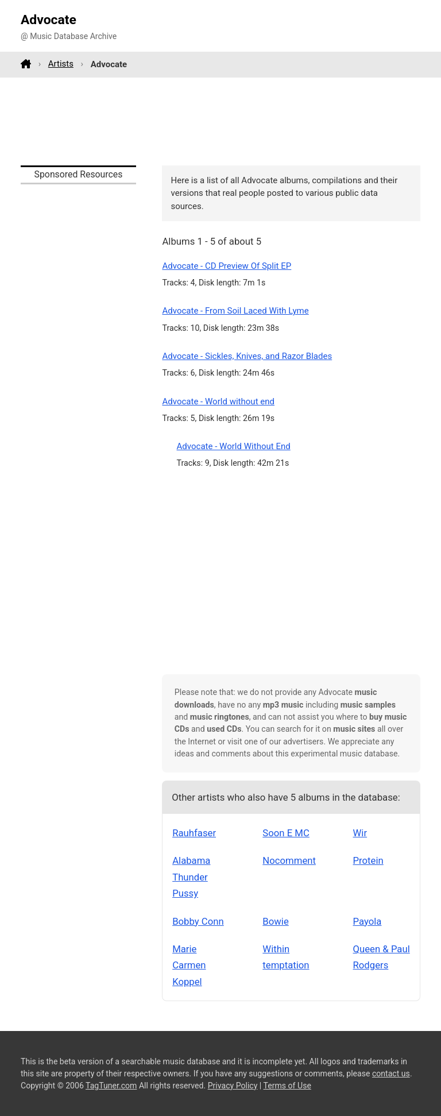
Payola (367, 921)
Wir (360, 833)
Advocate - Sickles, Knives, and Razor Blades (247, 356)
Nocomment (289, 860)
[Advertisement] (220, 121)
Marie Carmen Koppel (189, 965)
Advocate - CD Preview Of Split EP (226, 266)
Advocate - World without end (218, 401)
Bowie (275, 921)
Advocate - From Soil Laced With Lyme (235, 311)
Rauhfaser (194, 833)
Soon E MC (286, 833)
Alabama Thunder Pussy (191, 877)
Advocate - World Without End (234, 446)
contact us (391, 1073)
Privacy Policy (233, 1085)
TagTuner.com (111, 1085)
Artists (61, 64)
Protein (368, 860)
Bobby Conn (198, 921)
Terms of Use (287, 1085)
